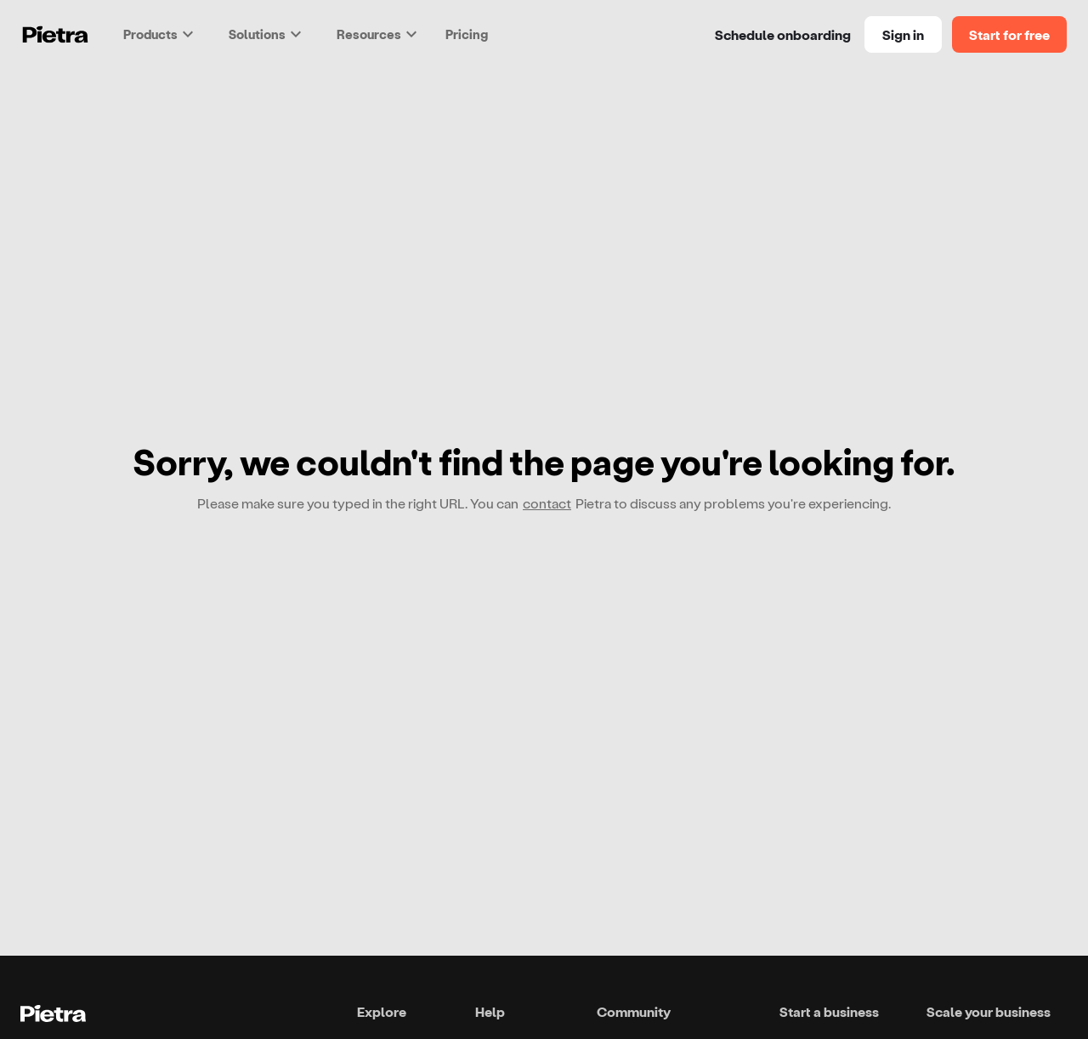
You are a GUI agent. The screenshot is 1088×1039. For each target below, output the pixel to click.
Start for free (1009, 34)
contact (547, 503)
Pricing (466, 34)
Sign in (903, 34)
